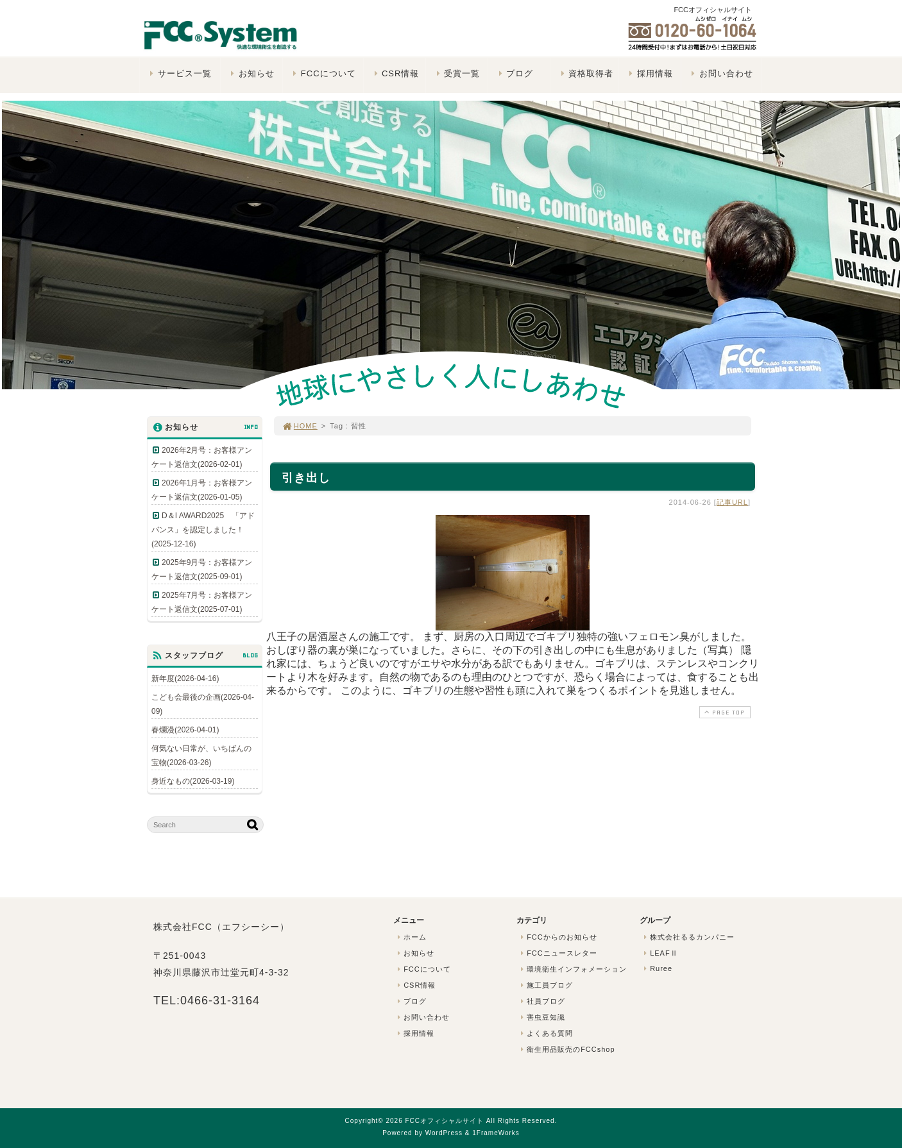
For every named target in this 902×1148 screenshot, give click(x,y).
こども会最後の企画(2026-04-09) (202, 704)
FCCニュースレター (557, 953)
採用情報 (649, 73)
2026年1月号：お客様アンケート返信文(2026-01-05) (201, 490)
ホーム (411, 937)
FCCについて (322, 73)
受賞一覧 (456, 73)
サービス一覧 (179, 73)
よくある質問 (545, 1033)
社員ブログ (541, 1001)
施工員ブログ (545, 985)
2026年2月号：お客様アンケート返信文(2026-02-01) (201, 457)
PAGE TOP (723, 712)
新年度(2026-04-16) (185, 678)
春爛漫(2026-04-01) (185, 729)
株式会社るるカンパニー (688, 937)
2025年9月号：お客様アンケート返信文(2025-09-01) (201, 569)
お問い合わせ (720, 73)
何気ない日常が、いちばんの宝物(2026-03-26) (201, 755)
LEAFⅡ (659, 953)
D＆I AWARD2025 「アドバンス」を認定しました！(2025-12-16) (203, 529)
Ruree (656, 968)
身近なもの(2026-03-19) (192, 781)
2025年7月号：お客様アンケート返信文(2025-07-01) (201, 602)
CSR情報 (395, 73)
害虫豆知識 (541, 1017)
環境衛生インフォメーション (572, 969)
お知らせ (251, 73)
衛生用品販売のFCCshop (566, 1049)
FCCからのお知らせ (557, 937)
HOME (300, 426)
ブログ (514, 73)
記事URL (732, 502)
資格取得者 (585, 73)
